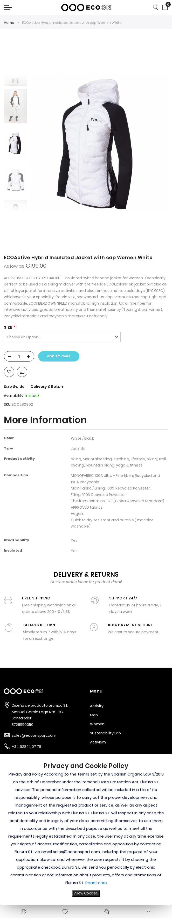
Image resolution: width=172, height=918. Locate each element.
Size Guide (14, 386)
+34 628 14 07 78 (26, 746)
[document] (86, 829)
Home (9, 22)
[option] (15, 143)
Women (97, 724)
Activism (98, 742)
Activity (97, 706)
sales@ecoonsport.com (34, 735)
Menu (96, 691)
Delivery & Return (48, 386)
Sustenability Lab (105, 733)
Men (94, 715)
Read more (96, 882)
